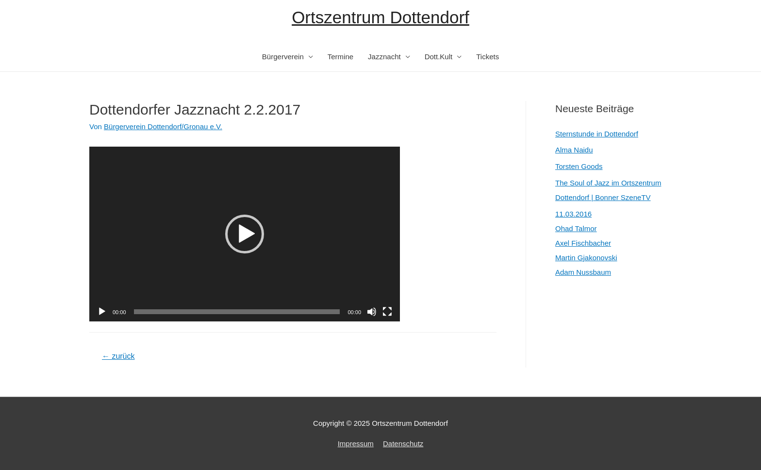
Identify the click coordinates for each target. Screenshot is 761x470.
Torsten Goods (579, 166)
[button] (244, 234)
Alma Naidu (574, 150)
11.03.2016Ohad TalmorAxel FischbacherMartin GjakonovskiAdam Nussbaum (586, 243)
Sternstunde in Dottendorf (596, 134)
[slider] (237, 311)
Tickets (487, 56)
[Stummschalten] (372, 312)
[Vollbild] (387, 312)
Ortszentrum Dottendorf (380, 17)
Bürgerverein (283, 56)
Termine (340, 56)
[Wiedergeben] (102, 312)
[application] (244, 234)
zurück (118, 356)
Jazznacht (384, 56)
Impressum (356, 443)
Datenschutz (403, 443)
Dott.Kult (439, 56)
